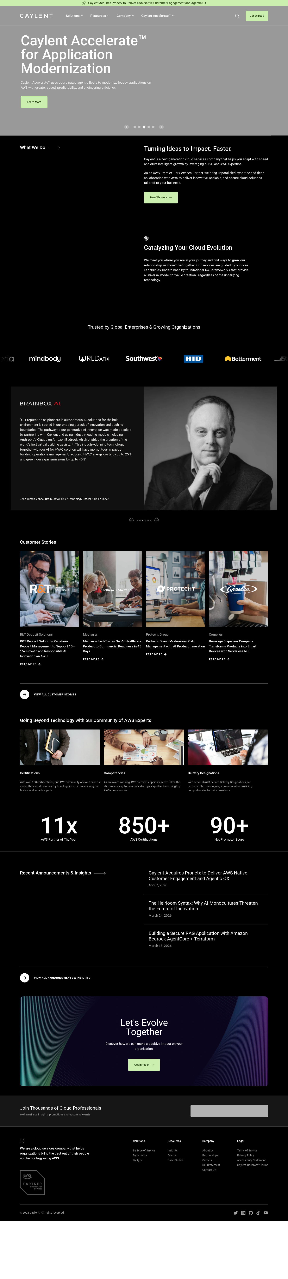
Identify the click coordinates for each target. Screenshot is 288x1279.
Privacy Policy (245, 1155)
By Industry (140, 1155)
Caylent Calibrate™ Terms (252, 1165)
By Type (138, 1160)
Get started (257, 15)
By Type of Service (144, 1150)
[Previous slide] (126, 127)
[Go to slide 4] (148, 127)
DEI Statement (211, 1165)
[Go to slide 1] (135, 127)
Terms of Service (247, 1150)
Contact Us (209, 1169)
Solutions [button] (75, 16)
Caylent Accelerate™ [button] (158, 16)
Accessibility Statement (251, 1160)
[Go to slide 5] (153, 127)
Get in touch (144, 1064)
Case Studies (176, 1160)
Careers (207, 1160)
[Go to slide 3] (144, 127)
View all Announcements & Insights (55, 977)
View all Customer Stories (48, 694)
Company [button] (126, 16)
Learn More (34, 102)
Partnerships (210, 1155)
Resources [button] (100, 16)
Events (172, 1155)
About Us (208, 1150)
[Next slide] (161, 127)
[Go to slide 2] (139, 127)
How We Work (161, 197)
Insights (173, 1150)
